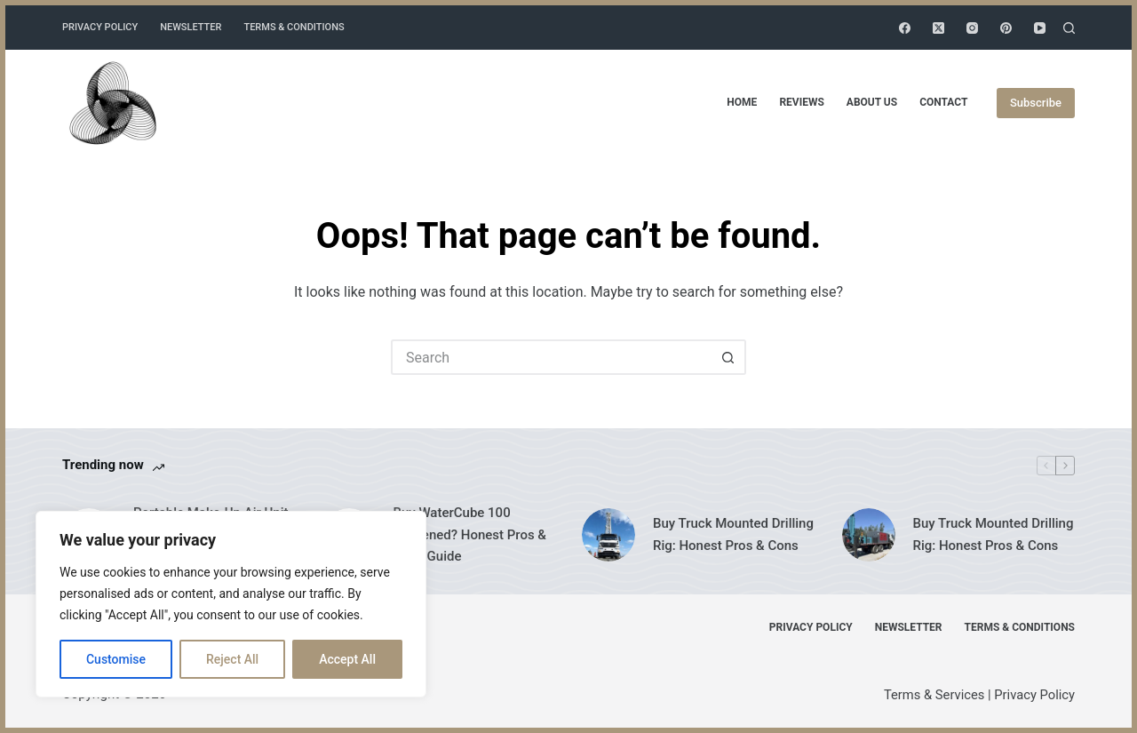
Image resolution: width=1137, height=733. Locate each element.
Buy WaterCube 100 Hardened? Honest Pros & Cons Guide (470, 535)
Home (742, 102)
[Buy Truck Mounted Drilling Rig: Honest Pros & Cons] (608, 535)
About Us (872, 102)
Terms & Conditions (293, 27)
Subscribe (1035, 102)
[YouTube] (1040, 28)
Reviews (801, 102)
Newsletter (190, 27)
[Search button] (728, 357)
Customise (116, 659)
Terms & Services (934, 695)
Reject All (232, 659)
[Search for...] (551, 357)
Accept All (347, 659)
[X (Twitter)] (938, 28)
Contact (943, 102)
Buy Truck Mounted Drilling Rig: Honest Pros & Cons (733, 534)
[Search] (1069, 28)
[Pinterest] (1006, 28)
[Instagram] (972, 28)
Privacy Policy (100, 27)
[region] (231, 604)
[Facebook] (904, 28)
